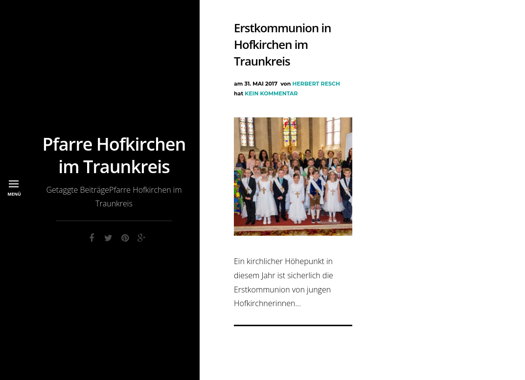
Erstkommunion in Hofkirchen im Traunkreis (282, 44)
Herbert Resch (316, 83)
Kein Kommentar (271, 93)
